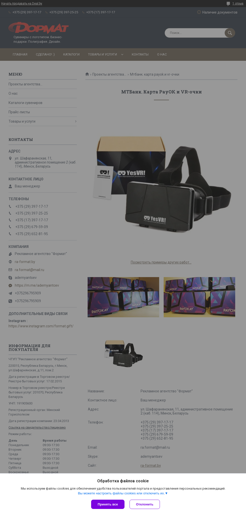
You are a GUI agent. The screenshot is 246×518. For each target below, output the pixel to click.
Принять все (108, 504)
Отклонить (144, 504)
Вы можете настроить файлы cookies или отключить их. (121, 493)
